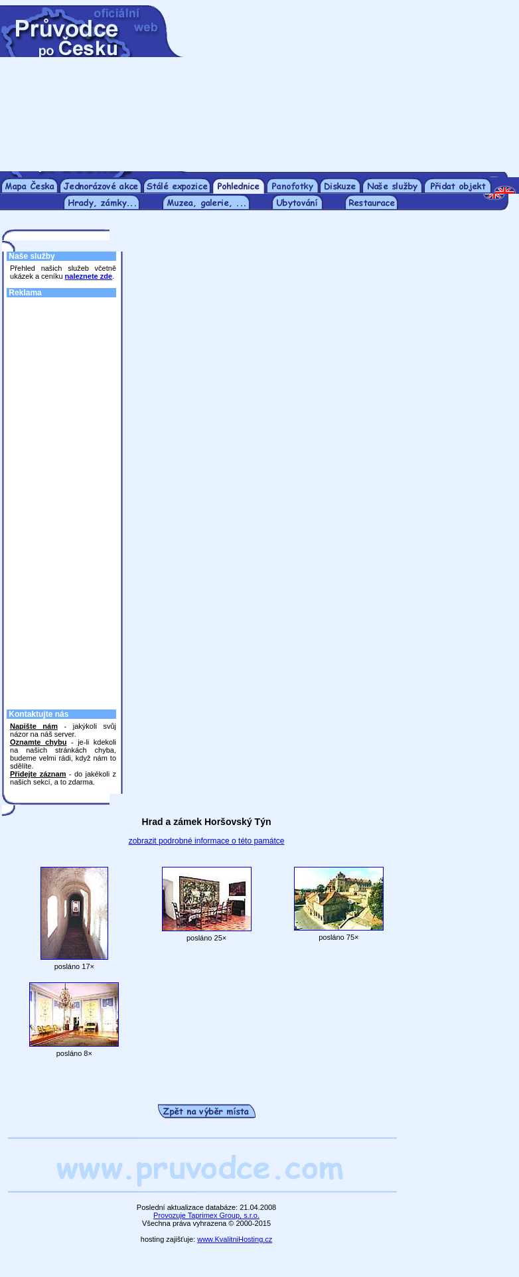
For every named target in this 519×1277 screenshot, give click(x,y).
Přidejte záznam (38, 774)
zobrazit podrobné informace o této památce (207, 841)
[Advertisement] (345, 88)
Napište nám (34, 726)
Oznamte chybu (38, 742)
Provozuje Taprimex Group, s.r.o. (206, 1215)
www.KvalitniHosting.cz (234, 1239)
